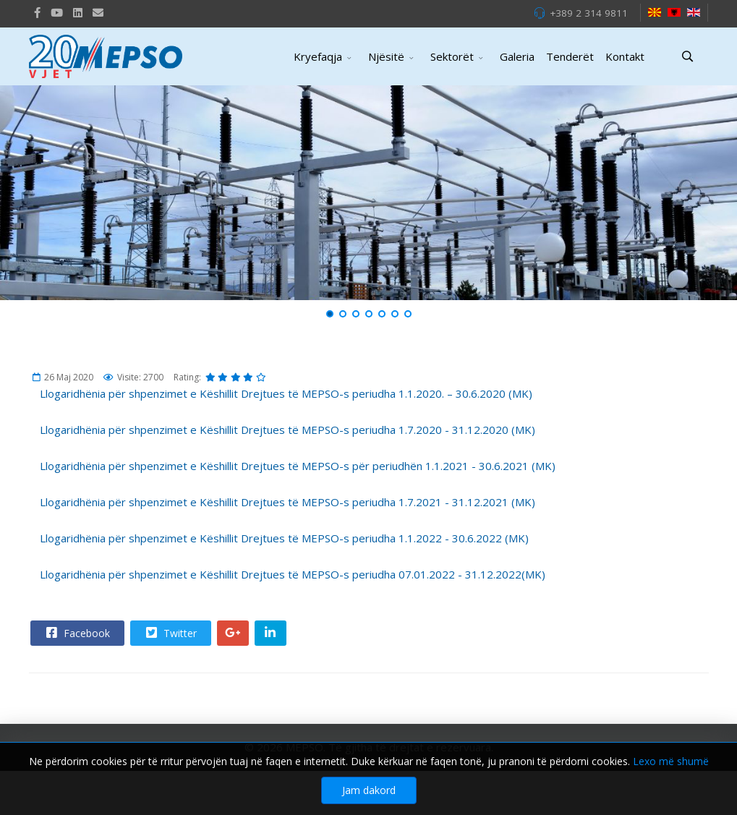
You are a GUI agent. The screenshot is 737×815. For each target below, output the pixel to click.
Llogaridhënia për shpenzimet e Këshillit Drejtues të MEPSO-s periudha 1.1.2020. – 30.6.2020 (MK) (286, 393)
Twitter (170, 632)
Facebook (76, 632)
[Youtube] (57, 12)
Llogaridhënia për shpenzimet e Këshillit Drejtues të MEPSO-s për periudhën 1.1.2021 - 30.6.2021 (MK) (297, 465)
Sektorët (452, 56)
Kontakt (624, 56)
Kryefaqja (318, 56)
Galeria (517, 56)
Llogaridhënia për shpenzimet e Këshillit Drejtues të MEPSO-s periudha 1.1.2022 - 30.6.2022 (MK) (284, 538)
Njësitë (386, 56)
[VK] (98, 12)
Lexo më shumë (671, 795)
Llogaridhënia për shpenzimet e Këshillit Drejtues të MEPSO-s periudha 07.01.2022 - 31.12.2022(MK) (292, 574)
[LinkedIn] (77, 12)
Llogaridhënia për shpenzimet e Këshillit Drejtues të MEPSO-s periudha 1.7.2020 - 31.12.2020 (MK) (287, 429)
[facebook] (37, 12)
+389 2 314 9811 (589, 13)
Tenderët (570, 56)
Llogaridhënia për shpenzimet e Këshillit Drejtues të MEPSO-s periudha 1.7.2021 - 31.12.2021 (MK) (287, 502)
